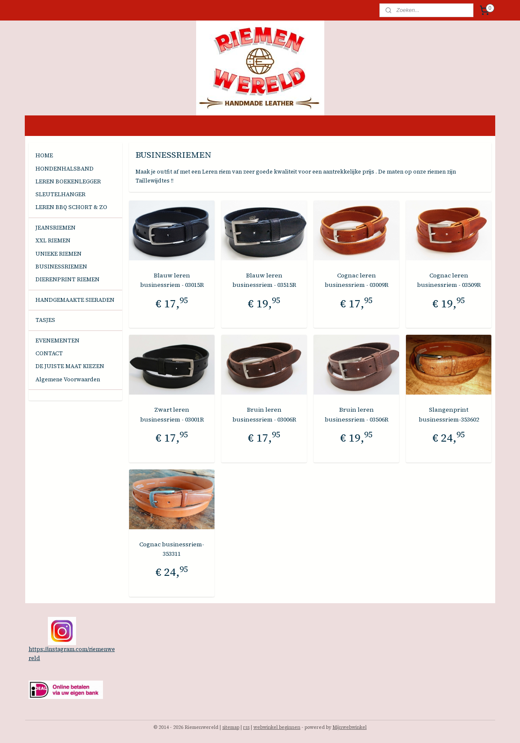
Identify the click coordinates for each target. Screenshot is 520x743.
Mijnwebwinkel (349, 727)
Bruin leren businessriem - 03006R (264, 414)
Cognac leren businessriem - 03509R (449, 280)
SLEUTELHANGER (60, 194)
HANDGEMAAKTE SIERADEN (75, 300)
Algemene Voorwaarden (67, 379)
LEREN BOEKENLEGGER (68, 181)
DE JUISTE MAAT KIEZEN (69, 366)
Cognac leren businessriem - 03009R (356, 280)
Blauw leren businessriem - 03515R (264, 280)
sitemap (230, 727)
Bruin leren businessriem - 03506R (356, 414)
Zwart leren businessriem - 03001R (172, 414)
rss (246, 727)
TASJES (45, 320)
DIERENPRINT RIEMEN (67, 279)
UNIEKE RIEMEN (58, 253)
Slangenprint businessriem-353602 (449, 414)
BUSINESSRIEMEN (61, 266)
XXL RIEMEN (53, 240)
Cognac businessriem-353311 (171, 549)
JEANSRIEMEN (55, 227)
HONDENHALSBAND (64, 168)
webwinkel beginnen (276, 727)
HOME (44, 155)
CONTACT (49, 353)
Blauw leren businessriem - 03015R (172, 280)
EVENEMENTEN (57, 340)
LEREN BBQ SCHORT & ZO (71, 207)
